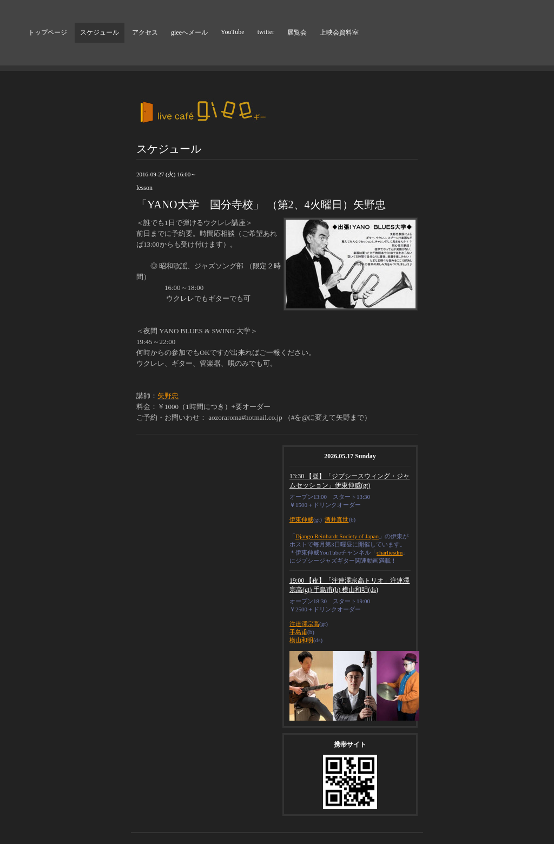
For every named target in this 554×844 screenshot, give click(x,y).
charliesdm (390, 552)
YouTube (233, 32)
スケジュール (99, 32)
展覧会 (297, 32)
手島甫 (298, 632)
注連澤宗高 (304, 624)
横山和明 (301, 640)
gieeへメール (189, 32)
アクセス (145, 32)
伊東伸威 (301, 519)
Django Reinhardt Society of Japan (337, 536)
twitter (266, 32)
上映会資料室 (339, 32)
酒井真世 (336, 519)
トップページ (47, 32)
